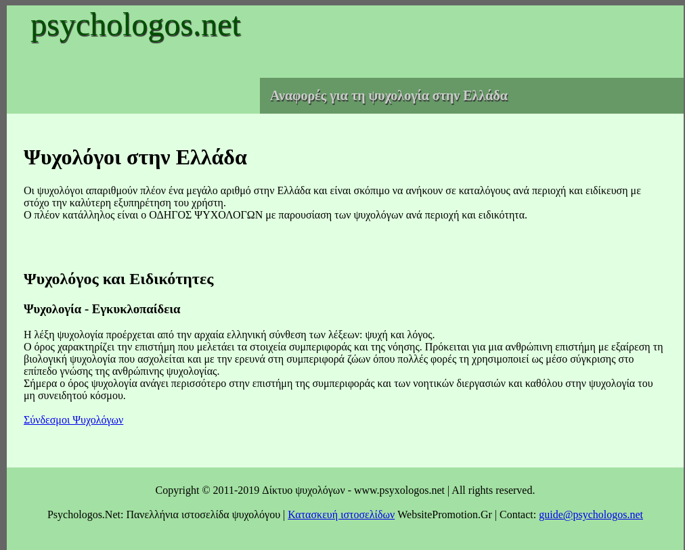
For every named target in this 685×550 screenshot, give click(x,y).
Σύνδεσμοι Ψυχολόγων (73, 420)
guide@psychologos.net (591, 514)
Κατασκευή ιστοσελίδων (341, 514)
